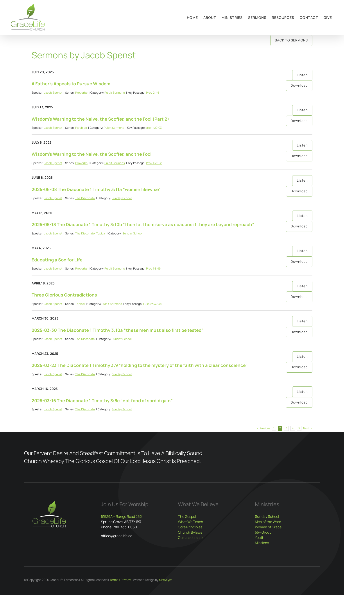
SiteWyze (165, 580)
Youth (259, 537)
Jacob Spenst (53, 93)
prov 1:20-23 (153, 128)
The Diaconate (85, 198)
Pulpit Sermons (114, 93)
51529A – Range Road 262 (121, 516)
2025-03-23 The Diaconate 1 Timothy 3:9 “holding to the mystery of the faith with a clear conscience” (139, 365)
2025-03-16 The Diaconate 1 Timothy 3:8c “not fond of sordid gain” (102, 401)
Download (299, 85)
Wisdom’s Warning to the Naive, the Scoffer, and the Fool (92, 154)
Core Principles (190, 527)
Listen (302, 75)
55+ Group (263, 532)
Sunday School (122, 198)
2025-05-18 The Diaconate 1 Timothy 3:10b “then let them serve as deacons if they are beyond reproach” (143, 224)
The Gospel (187, 516)
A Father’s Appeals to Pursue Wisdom (71, 84)
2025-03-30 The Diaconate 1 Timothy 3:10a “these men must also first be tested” (117, 330)
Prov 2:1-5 (152, 93)
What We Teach (190, 521)
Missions (262, 542)
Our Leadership (190, 537)
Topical (101, 233)
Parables (81, 128)
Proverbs (81, 93)
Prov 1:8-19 (153, 268)
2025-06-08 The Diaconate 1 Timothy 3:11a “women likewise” (96, 189)
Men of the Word (268, 521)
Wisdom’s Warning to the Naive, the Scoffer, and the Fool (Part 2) (100, 119)
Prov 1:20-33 (154, 163)
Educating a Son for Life (57, 260)
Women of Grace (268, 527)
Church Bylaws (190, 532)
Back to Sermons (291, 40)
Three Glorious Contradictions (64, 295)
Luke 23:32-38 (152, 304)
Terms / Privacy (120, 580)
